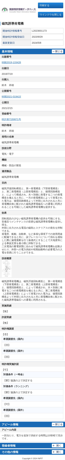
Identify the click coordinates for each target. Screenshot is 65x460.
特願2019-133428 (11, 62)
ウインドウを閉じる (51, 14)
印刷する (44, 5)
